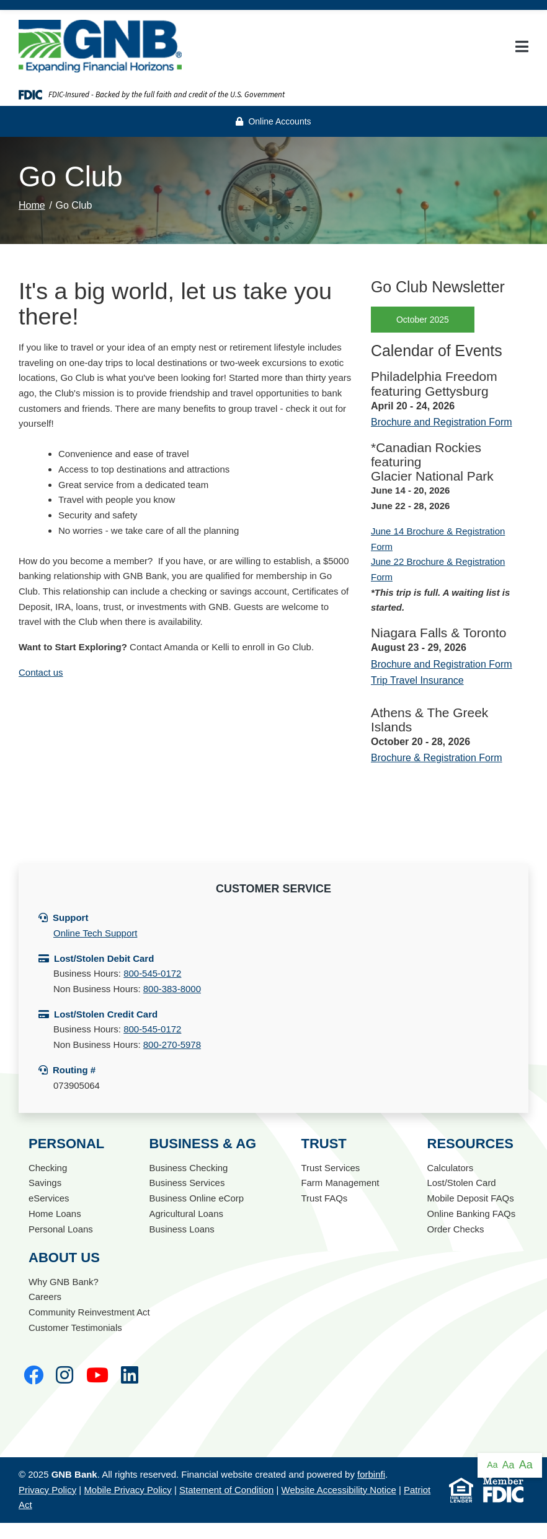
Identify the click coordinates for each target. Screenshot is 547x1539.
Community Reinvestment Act (89, 1312)
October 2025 (422, 320)
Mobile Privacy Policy (127, 1490)
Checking (48, 1167)
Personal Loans (61, 1229)
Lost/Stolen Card (461, 1182)
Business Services (187, 1182)
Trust (323, 1143)
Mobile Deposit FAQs (470, 1198)
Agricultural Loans (186, 1213)
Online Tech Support (95, 933)
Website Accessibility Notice (339, 1490)
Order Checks (455, 1229)
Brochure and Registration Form (441, 422)
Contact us (41, 672)
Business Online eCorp (196, 1198)
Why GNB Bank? (64, 1281)
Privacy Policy (47, 1490)
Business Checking (188, 1167)
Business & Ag (202, 1143)
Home (32, 205)
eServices (49, 1198)
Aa (492, 1465)
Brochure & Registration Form (436, 757)
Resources (470, 1143)
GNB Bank (74, 1474)
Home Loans (55, 1213)
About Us (64, 1257)
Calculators (450, 1167)
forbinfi (371, 1474)
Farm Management (340, 1182)
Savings (45, 1182)
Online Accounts (273, 121)
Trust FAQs (324, 1198)
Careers (45, 1296)
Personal (66, 1143)
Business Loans (182, 1229)
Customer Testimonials (75, 1327)
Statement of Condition (226, 1490)
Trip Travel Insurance (417, 680)
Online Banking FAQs (471, 1213)
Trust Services (330, 1167)
